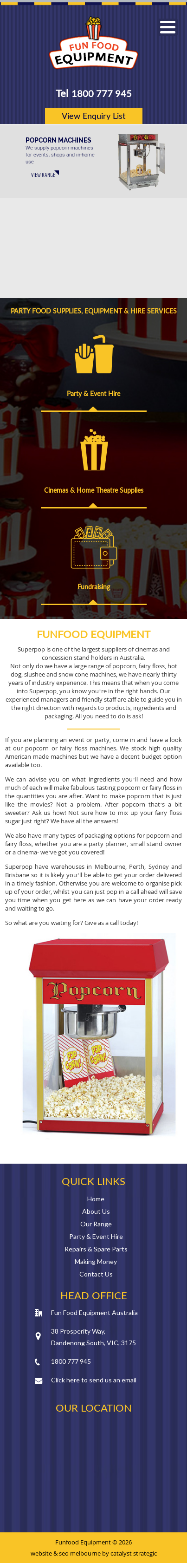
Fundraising (93, 587)
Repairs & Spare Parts (96, 1249)
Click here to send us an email (93, 1380)
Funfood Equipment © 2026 (93, 1542)
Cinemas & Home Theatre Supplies (93, 490)
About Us (96, 1211)
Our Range (96, 1224)
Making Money (96, 1261)
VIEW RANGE (43, 174)
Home (95, 1199)
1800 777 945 (101, 93)
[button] (168, 27)
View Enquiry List (93, 116)
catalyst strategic (133, 1553)
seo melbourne (80, 1553)
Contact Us (96, 1274)
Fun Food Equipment (93, 43)
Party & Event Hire (93, 393)
